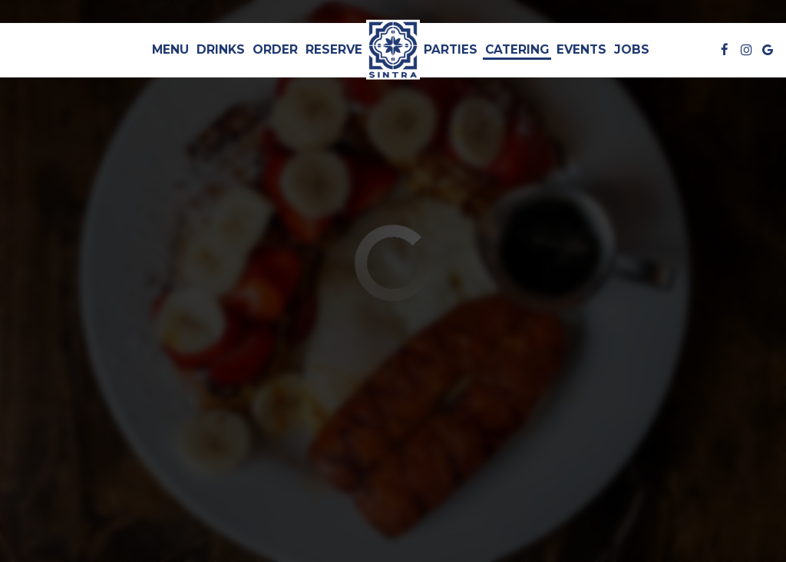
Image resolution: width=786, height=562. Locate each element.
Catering (517, 49)
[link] (393, 50)
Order (275, 49)
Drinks (220, 49)
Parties (450, 49)
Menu (170, 49)
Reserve (333, 49)
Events (581, 49)
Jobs (631, 49)
